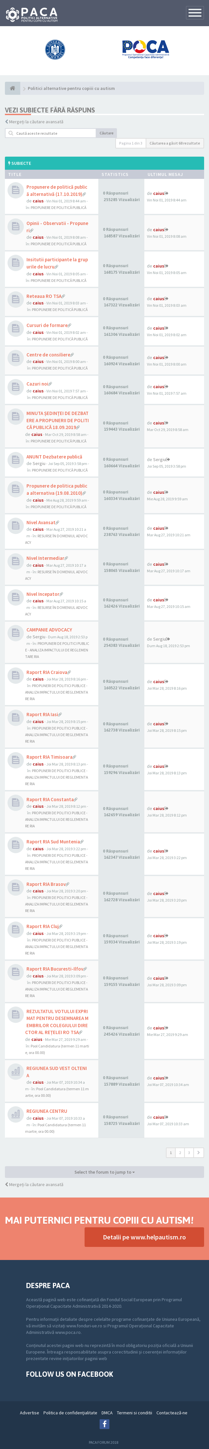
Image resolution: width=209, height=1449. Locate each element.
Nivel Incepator (42, 594)
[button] (198, 1152)
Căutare (107, 132)
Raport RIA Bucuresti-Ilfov (54, 969)
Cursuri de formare (47, 325)
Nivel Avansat (41, 522)
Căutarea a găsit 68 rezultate (175, 143)
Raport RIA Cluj (42, 926)
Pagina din (130, 143)
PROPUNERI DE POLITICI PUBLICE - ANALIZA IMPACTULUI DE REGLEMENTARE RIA (57, 650)
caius (38, 201)
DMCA (107, 1413)
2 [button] (180, 1152)
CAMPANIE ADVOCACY (49, 630)
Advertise (29, 1413)
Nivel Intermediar (45, 558)
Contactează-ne (171, 1413)
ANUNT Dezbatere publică (54, 457)
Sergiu (39, 463)
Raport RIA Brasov (46, 884)
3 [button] (189, 1152)
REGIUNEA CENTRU (46, 1111)
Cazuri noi (37, 384)
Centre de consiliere (48, 355)
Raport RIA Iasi (42, 714)
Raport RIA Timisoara (49, 757)
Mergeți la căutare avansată (36, 122)
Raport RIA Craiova (46, 672)
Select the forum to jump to (104, 1172)
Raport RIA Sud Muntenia (53, 841)
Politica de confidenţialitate (70, 1413)
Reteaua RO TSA (43, 296)
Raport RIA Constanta (50, 799)
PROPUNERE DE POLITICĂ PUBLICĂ (58, 207)
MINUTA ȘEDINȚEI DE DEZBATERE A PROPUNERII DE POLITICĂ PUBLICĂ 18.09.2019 (57, 420)
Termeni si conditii (134, 1413)
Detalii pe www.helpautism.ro (144, 1237)
